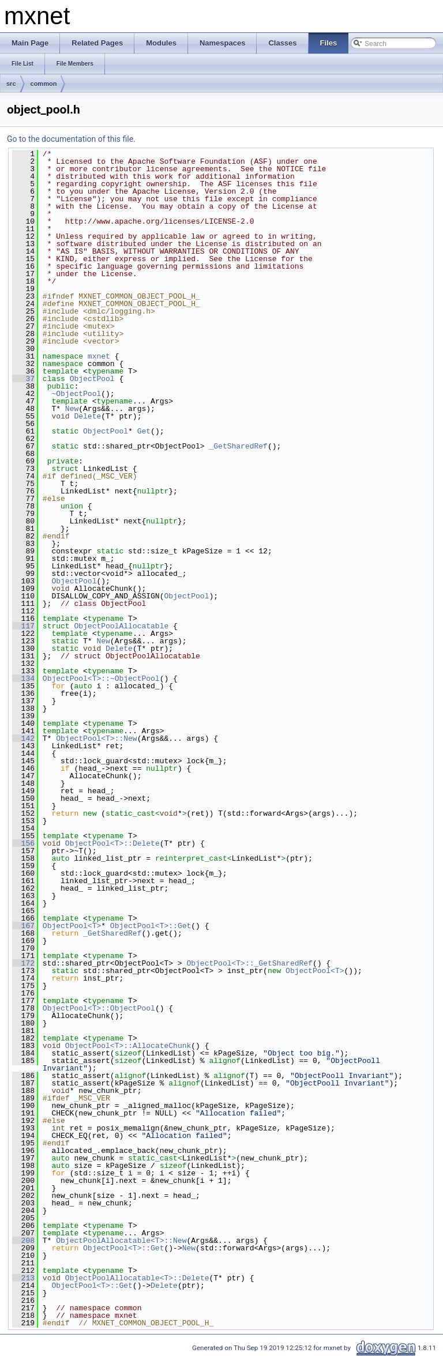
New (71, 409)
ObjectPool (92, 379)
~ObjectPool (76, 394)
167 (23, 926)
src (11, 83)
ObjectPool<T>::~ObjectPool (101, 678)
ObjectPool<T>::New (96, 738)
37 (23, 379)
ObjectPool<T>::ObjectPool (99, 1008)
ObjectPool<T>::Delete (112, 843)
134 (23, 678)
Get (144, 431)
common (44, 83)
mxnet (99, 356)
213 (23, 1278)
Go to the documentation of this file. (71, 139)
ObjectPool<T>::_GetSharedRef (249, 963)
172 (23, 963)
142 (23, 738)
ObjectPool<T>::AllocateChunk (128, 1046)
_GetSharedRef (238, 446)
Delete (87, 416)
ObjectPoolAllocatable (121, 626)
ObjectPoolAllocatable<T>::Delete (137, 1278)
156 (23, 843)
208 (23, 1240)
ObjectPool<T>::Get (150, 926)
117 (23, 626)
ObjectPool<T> (72, 926)
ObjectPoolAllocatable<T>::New (121, 1240)
